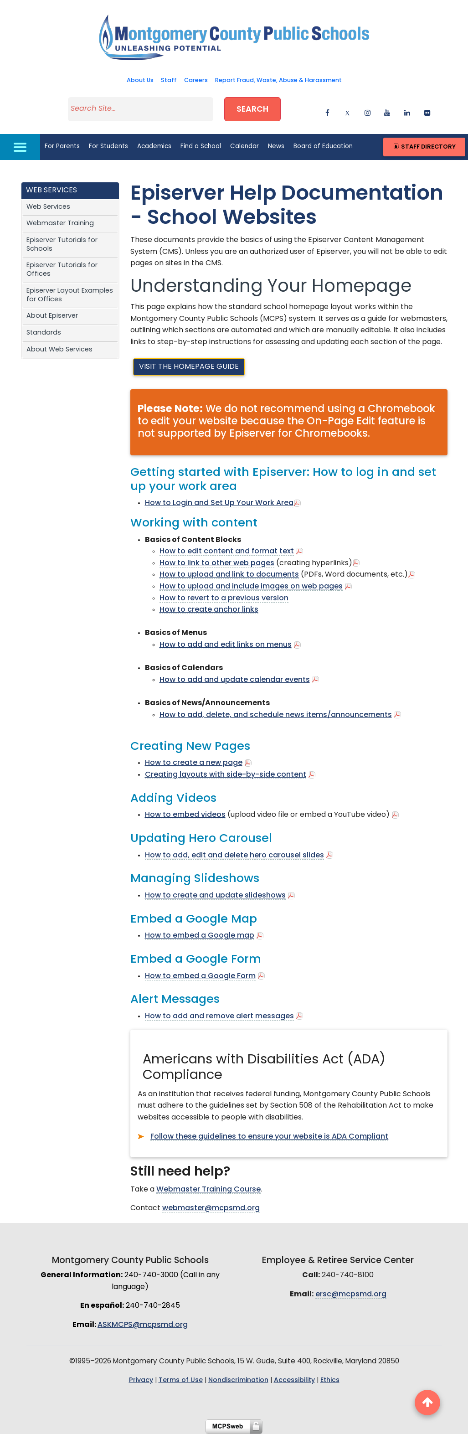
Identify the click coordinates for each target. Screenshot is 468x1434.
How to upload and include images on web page (249, 586)
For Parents (62, 147)
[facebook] (323, 110)
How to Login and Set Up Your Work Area (219, 503)
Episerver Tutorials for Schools (62, 245)
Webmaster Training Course (208, 1189)
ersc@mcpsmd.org (350, 1294)
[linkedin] (403, 110)
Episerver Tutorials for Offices (62, 270)
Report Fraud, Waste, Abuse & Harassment (278, 80)
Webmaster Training (60, 223)
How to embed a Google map (199, 935)
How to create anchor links (208, 610)
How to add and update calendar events (234, 680)
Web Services (48, 207)
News (276, 147)
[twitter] (343, 110)
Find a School (200, 147)
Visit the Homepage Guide (189, 367)
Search (252, 109)
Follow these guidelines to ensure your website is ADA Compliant (269, 1136)
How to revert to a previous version (223, 598)
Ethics (329, 1380)
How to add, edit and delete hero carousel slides (234, 855)
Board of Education (323, 147)
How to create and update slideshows (215, 895)
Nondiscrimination (238, 1380)
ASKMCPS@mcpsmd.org (143, 1325)
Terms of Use (181, 1380)
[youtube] (383, 110)
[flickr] (423, 110)
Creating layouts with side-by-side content (225, 775)
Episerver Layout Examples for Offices (69, 295)
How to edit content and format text (226, 551)
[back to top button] (427, 1402)
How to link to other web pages (216, 563)
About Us (140, 80)
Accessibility (294, 1380)
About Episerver (52, 316)
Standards (43, 333)
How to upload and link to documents (229, 574)
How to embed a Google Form (200, 976)
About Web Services (59, 349)
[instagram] (363, 110)
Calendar (244, 147)
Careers (196, 80)
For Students (108, 147)
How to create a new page (193, 763)
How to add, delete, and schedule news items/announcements (275, 715)
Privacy (141, 1380)
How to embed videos (185, 815)
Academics (154, 147)
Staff (169, 80)
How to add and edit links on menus (225, 645)
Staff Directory (424, 147)
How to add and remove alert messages (219, 1016)
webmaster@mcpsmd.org (211, 1208)
